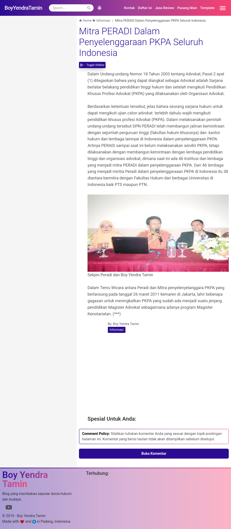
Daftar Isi (145, 8)
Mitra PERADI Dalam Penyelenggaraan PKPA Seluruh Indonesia (141, 42)
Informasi (117, 330)
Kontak (129, 8)
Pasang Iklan (187, 8)
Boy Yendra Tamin (126, 324)
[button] (221, 8)
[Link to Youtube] (9, 508)
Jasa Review (164, 8)
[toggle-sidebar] (92, 65)
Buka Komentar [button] (153, 453)
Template (207, 8)
